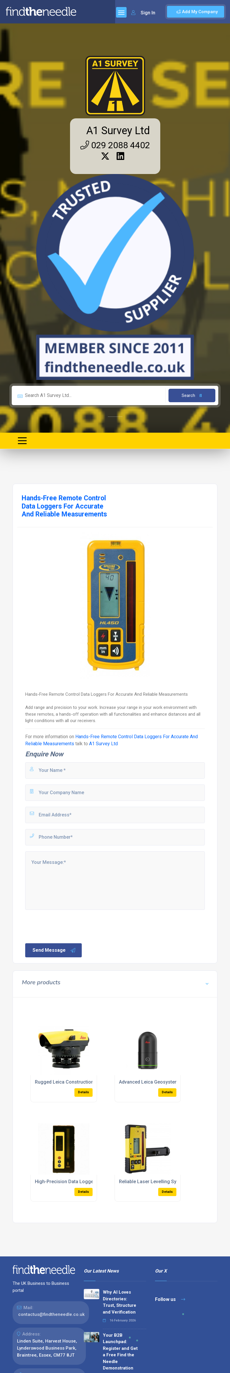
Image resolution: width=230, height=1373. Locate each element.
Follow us (170, 1299)
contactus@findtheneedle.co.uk (51, 1314)
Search (192, 395)
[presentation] (68, 926)
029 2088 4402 (115, 145)
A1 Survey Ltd (118, 130)
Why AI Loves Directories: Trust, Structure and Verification (119, 1302)
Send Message (54, 950)
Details (83, 1092)
